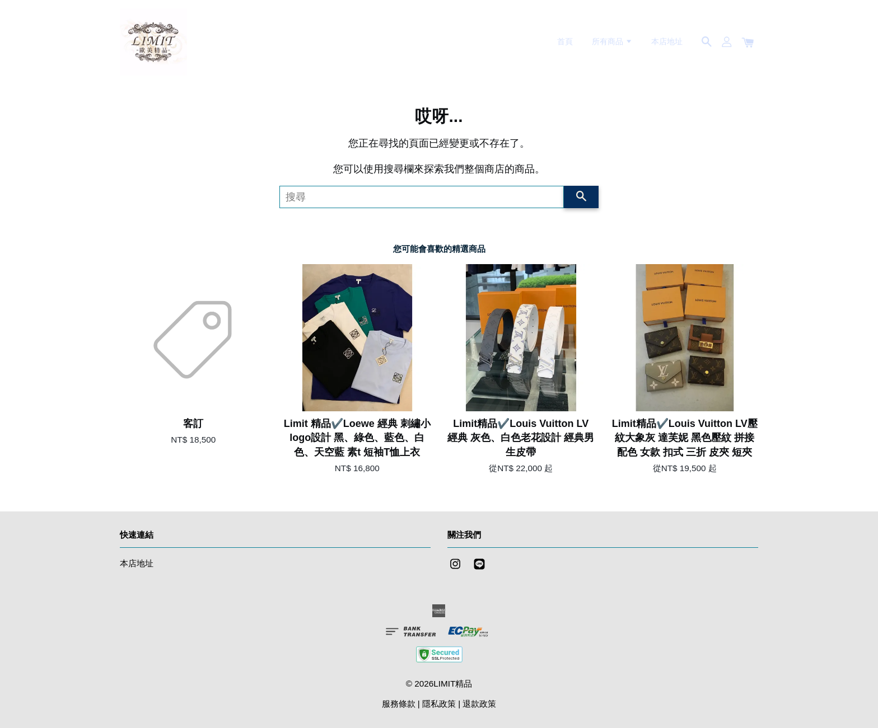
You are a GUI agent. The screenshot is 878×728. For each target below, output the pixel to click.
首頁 (565, 41)
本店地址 (667, 41)
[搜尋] (421, 197)
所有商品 (612, 41)
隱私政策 (439, 703)
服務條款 (398, 703)
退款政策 (479, 703)
